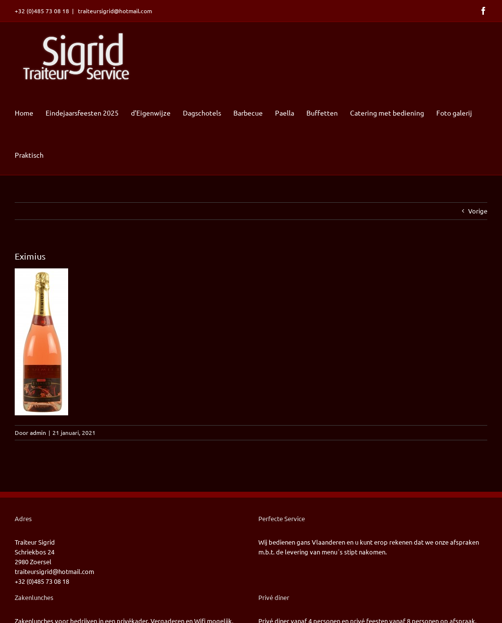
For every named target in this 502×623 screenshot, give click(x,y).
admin (38, 432)
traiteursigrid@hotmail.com (114, 11)
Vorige (477, 211)
